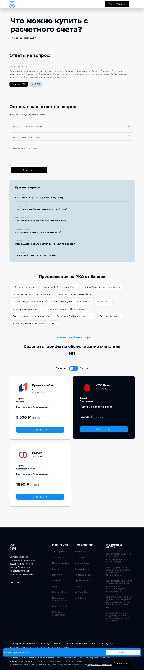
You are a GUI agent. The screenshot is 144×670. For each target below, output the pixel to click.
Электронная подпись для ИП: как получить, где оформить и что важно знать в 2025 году (119, 602)
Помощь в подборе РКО (60, 599)
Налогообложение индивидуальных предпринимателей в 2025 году (118, 617)
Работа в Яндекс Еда (59, 613)
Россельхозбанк (83, 575)
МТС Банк (80, 598)
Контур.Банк (81, 569)
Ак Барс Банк (82, 592)
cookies (27, 653)
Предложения (60, 563)
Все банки (80, 551)
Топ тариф (58, 551)
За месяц (61, 368)
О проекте (58, 557)
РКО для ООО (60, 606)
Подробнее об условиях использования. (106, 665)
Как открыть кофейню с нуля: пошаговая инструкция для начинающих (118, 558)
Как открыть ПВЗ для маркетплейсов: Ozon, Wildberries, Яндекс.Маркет (118, 571)
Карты (55, 569)
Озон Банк (80, 557)
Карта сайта (59, 592)
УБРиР (78, 586)
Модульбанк (81, 563)
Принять (122, 653)
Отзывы (56, 580)
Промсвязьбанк (83, 580)
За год (84, 368)
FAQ (54, 586)
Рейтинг (57, 575)
